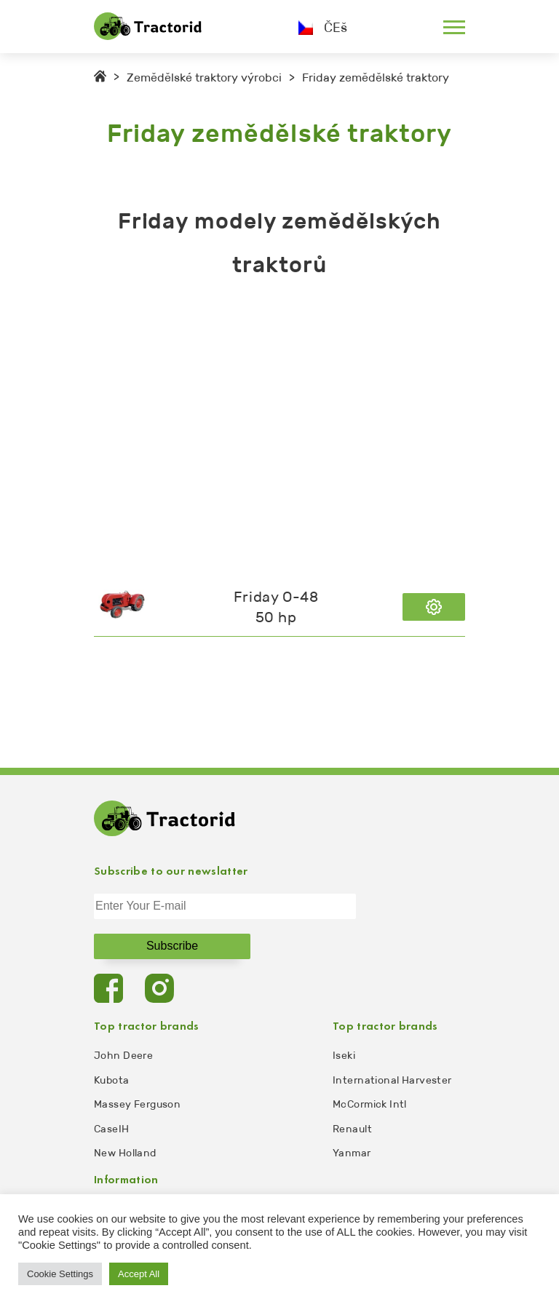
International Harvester (392, 1080)
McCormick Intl (370, 1104)
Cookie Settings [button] (60, 1273)
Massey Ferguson (137, 1104)
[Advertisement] (279, 432)
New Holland (125, 1153)
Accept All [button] (138, 1273)
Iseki (344, 1055)
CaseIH (112, 1129)
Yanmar (352, 1153)
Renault (352, 1129)
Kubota (112, 1080)
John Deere (123, 1055)
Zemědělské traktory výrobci (204, 77)
